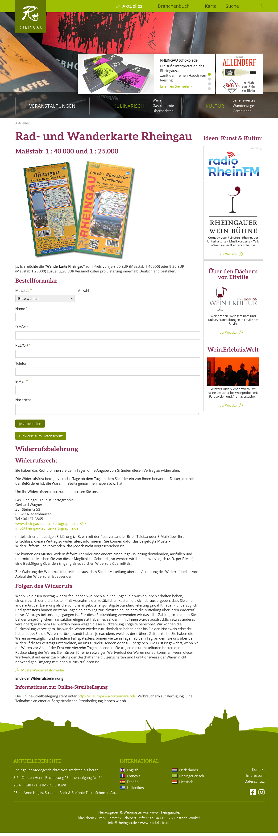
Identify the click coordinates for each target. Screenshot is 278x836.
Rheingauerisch (191, 779)
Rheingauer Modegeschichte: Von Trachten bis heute (55, 773)
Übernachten (163, 110)
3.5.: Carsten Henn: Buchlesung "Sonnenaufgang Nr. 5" (57, 780)
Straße (20, 330)
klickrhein (86, 821)
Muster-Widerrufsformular (42, 673)
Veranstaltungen (52, 106)
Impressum (255, 779)
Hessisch (186, 785)
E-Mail (20, 385)
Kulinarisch (128, 106)
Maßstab (22, 294)
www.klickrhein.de (155, 825)
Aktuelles (132, 6)
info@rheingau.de (122, 825)
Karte (210, 6)
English (132, 773)
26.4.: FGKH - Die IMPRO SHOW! (39, 788)
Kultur (215, 106)
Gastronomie (163, 105)
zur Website (228, 257)
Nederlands (188, 773)
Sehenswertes (244, 100)
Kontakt (258, 773)
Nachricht (23, 403)
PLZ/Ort (21, 348)
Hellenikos (135, 791)
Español (133, 785)
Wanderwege (243, 105)
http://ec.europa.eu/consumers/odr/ (107, 699)
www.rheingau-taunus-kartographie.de (46, 526)
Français (133, 779)
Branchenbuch (174, 6)
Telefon (21, 367)
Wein (157, 100)
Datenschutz (255, 784)
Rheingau (31, 27)
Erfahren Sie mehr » (176, 86)
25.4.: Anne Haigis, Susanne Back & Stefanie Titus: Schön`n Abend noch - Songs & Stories (65, 796)
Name (20, 312)
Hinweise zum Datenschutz (41, 439)
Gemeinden (242, 110)
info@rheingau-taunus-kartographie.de (46, 531)
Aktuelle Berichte (37, 764)
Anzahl (83, 294)
